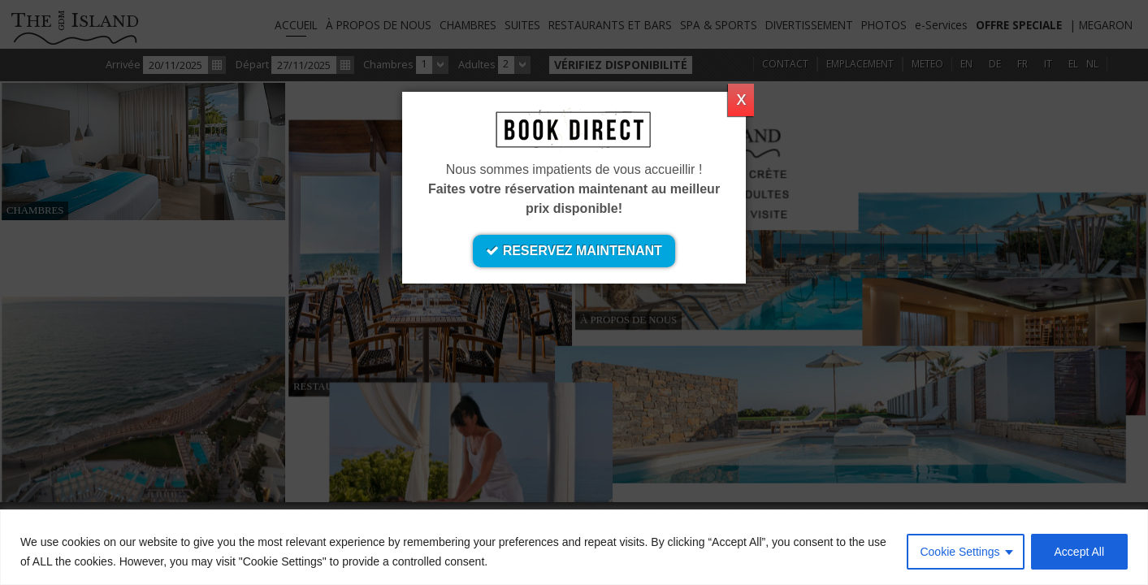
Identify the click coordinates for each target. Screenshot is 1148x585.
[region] (574, 547)
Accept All (1079, 551)
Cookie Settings (959, 551)
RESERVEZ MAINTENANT (574, 251)
